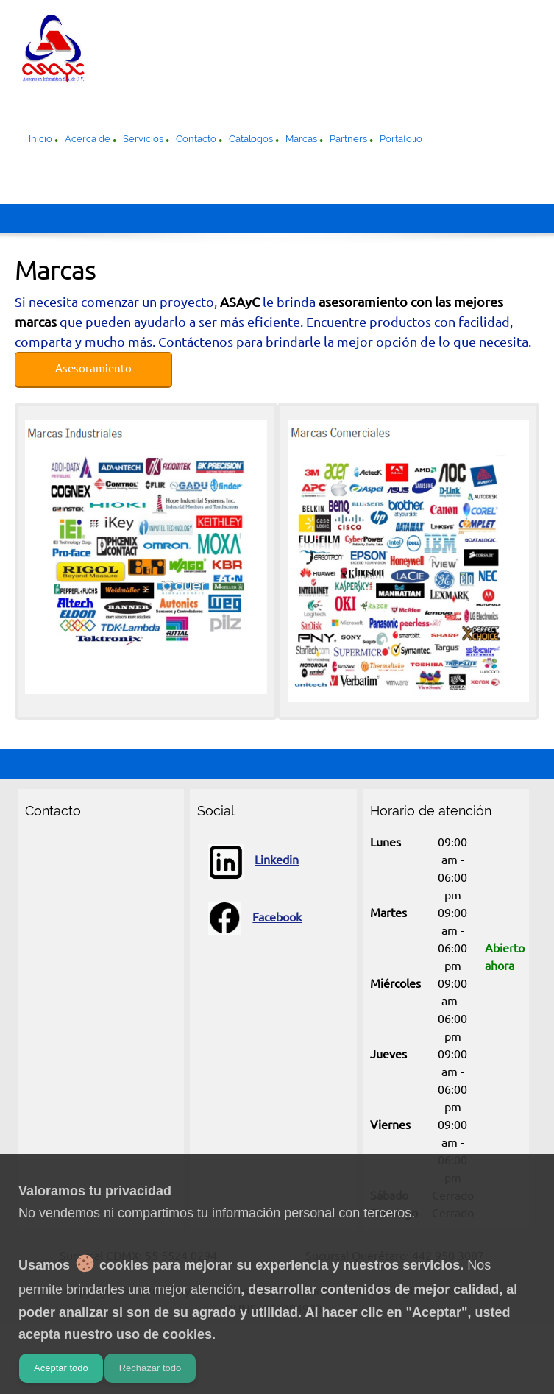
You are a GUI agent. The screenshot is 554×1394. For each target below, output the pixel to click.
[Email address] (69, 851)
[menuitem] (40, 140)
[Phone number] (39, 851)
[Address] (98, 851)
